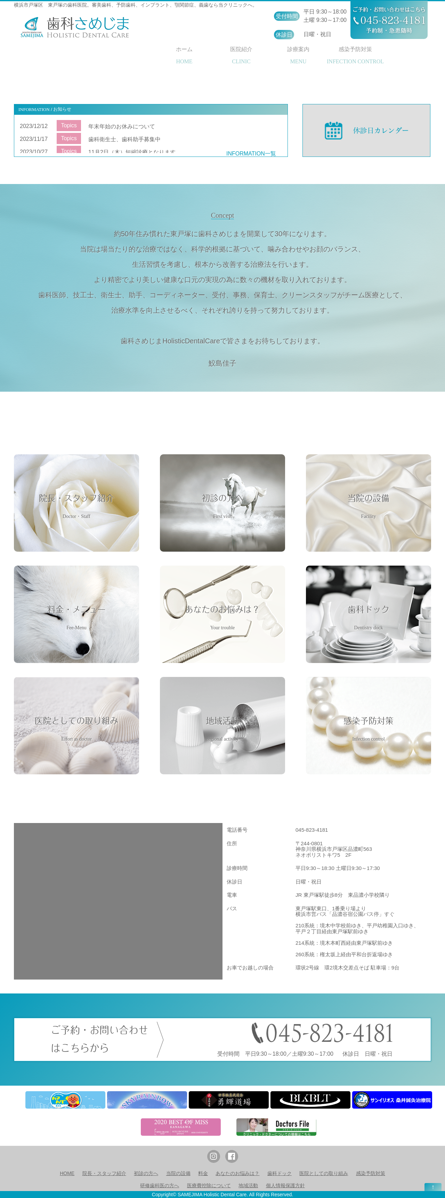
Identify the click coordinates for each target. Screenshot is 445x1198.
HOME (67, 1173)
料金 (203, 1173)
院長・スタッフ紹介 (104, 1173)
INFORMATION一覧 (251, 154)
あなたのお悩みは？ (237, 1173)
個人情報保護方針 (285, 1185)
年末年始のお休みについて (121, 126)
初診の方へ (146, 1173)
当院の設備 (178, 1173)
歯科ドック (279, 1173)
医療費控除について (209, 1185)
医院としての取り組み (323, 1173)
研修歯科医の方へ (159, 1185)
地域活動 (248, 1185)
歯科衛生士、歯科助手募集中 (124, 139)
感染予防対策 (370, 1173)
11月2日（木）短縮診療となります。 (134, 152)
